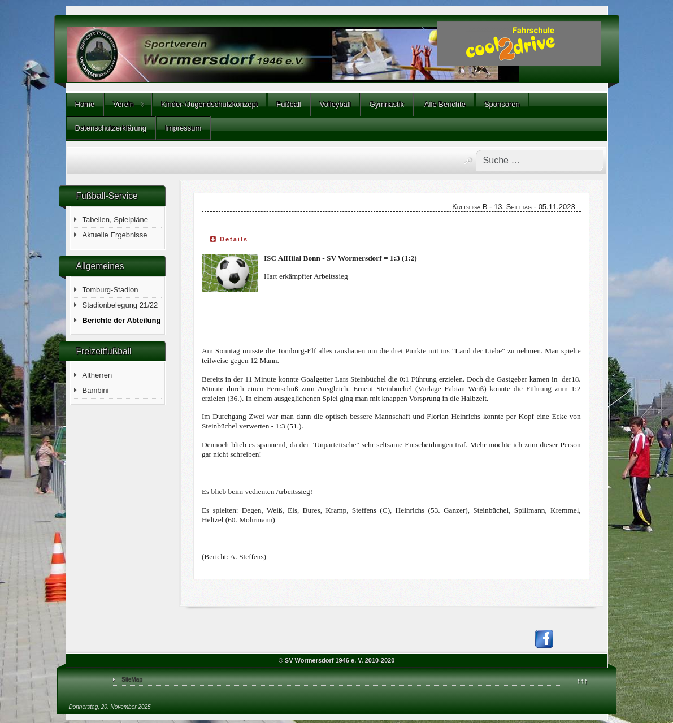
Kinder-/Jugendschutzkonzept (209, 104)
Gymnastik (387, 104)
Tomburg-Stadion (110, 289)
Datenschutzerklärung (110, 128)
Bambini (96, 390)
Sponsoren (502, 104)
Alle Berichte (444, 104)
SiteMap (131, 679)
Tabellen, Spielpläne (115, 219)
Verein (123, 104)
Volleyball (335, 104)
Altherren (97, 375)
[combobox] (539, 160)
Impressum (183, 128)
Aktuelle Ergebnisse (115, 235)
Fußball (288, 104)
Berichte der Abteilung (122, 320)
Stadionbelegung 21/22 (120, 305)
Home (85, 104)
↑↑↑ (582, 681)
